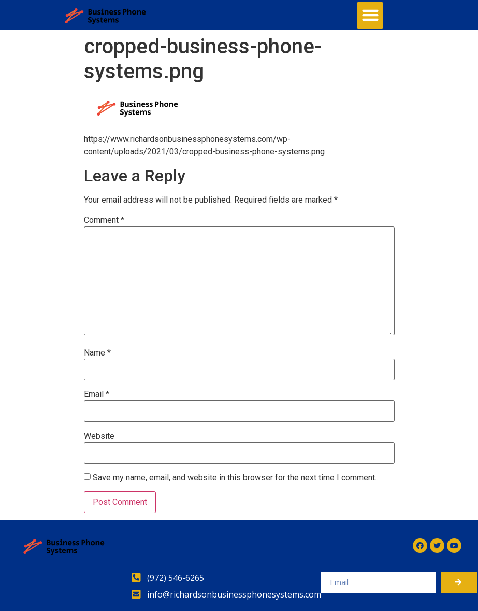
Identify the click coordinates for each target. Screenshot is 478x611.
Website (99, 436)
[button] (370, 15)
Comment (104, 220)
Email (96, 394)
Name (97, 353)
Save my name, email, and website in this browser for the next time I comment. (234, 478)
